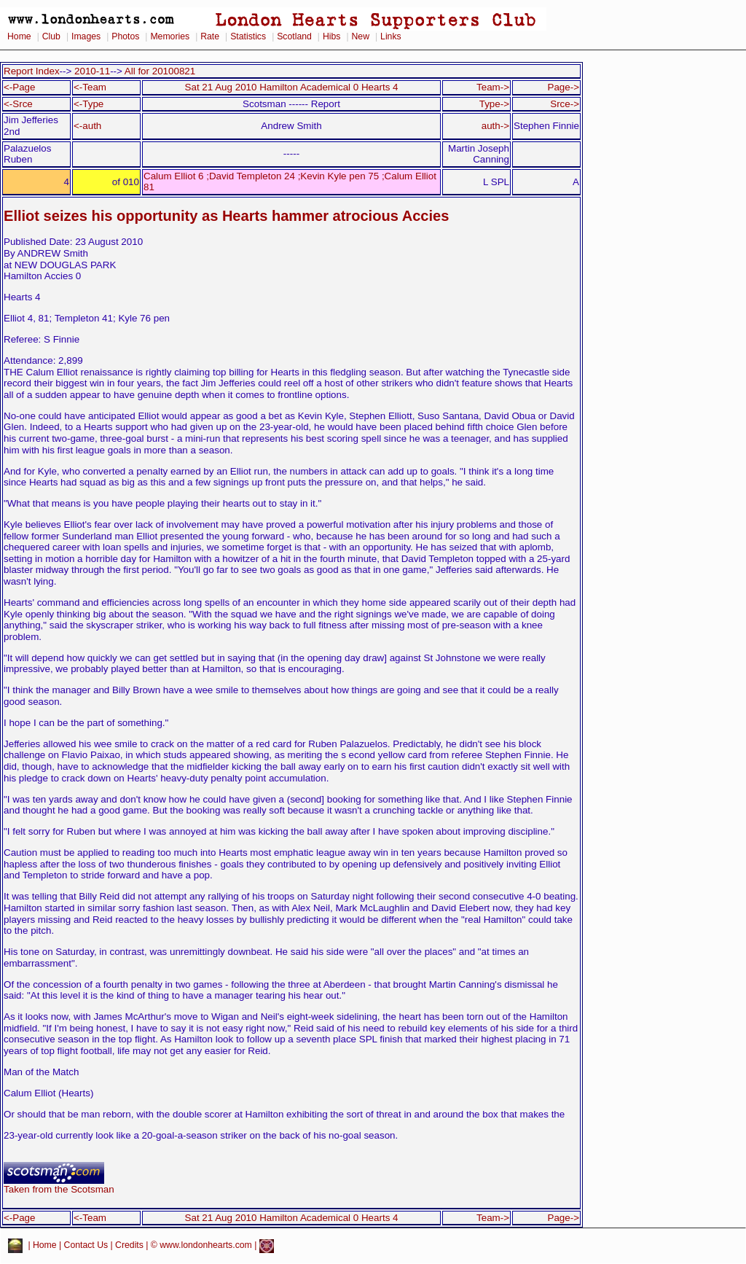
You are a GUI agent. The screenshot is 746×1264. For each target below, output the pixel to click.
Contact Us (86, 1245)
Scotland (294, 36)
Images (86, 36)
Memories (169, 36)
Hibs (331, 36)
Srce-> (564, 103)
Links (390, 36)
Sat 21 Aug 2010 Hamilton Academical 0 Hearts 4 (291, 87)
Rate (209, 36)
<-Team (90, 87)
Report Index (32, 71)
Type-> (494, 103)
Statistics (248, 36)
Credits (129, 1245)
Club (51, 36)
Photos (125, 36)
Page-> (563, 87)
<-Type (88, 103)
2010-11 (92, 71)
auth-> (495, 125)
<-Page (20, 87)
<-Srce (18, 103)
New (360, 36)
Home (19, 36)
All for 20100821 (160, 71)
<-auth (87, 125)
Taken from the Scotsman (59, 1185)
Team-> (492, 87)
